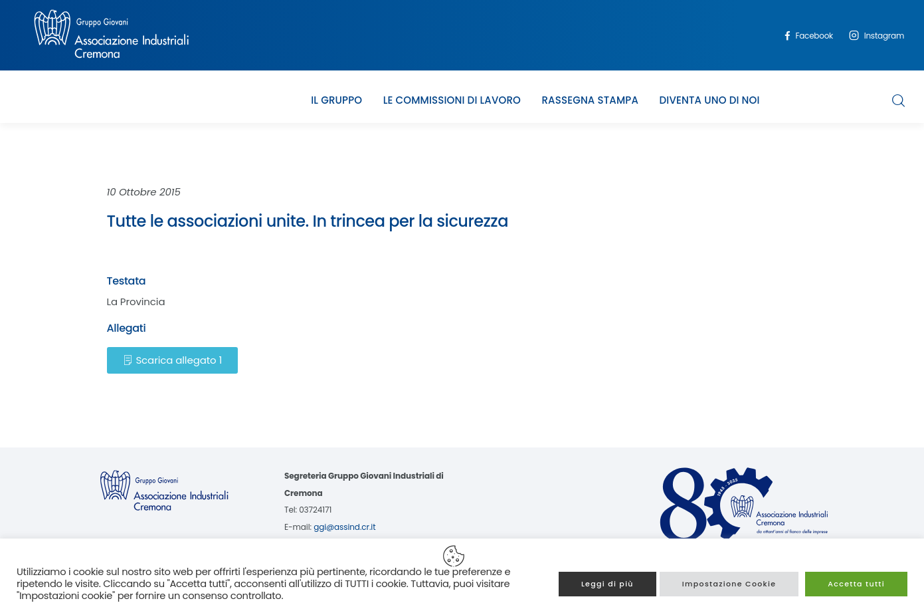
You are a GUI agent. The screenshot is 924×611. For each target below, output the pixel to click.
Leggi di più (607, 583)
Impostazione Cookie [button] (729, 583)
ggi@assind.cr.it (344, 527)
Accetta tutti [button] (856, 583)
